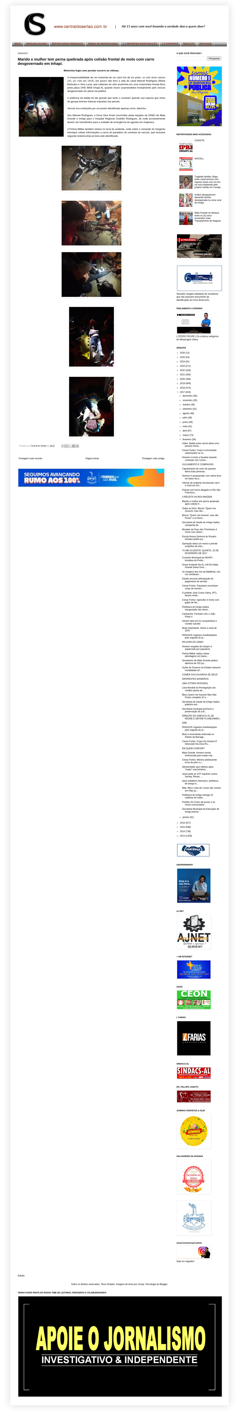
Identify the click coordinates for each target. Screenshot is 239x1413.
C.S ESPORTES (170, 43)
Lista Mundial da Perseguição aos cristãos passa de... (199, 689)
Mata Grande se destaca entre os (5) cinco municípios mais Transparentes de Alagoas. (208, 217)
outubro (187, 404)
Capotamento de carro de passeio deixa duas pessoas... (199, 470)
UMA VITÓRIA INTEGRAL (195, 683)
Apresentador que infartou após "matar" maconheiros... (197, 768)
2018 (183, 388)
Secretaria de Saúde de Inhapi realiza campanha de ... (201, 523)
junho (186, 422)
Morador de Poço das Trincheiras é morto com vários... (199, 530)
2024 (183, 361)
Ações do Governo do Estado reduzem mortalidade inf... (201, 668)
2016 (183, 822)
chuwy (141, 1284)
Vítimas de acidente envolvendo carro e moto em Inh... (201, 484)
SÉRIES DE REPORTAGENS (103, 43)
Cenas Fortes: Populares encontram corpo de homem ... (200, 587)
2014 (183, 831)
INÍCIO (17, 43)
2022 (183, 370)
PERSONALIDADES (36, 43)
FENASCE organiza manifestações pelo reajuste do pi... (199, 636)
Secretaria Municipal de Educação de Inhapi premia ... (200, 810)
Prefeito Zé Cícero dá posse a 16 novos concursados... (198, 803)
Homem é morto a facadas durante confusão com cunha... (199, 458)
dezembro (188, 396)
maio (185, 426)
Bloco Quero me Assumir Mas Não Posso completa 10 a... (199, 696)
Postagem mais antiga (153, 458)
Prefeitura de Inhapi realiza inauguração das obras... (195, 608)
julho (185, 417)
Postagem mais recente (30, 458)
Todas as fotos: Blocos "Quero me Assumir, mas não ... (199, 509)
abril (185, 430)
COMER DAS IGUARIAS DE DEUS (200, 674)
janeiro (186, 817)
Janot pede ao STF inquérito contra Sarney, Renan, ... (199, 775)
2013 (183, 836)
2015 (183, 827)
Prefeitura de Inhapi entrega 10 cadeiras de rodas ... (197, 796)
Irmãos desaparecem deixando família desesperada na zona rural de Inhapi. (208, 198)
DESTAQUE (205, 43)
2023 (183, 366)
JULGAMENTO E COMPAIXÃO (197, 464)
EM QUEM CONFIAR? (193, 748)
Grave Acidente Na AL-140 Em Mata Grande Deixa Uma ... (200, 566)
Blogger (163, 1284)
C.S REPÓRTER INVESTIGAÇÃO (139, 43)
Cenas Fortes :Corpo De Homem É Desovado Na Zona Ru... (199, 742)
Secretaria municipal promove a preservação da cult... (198, 710)
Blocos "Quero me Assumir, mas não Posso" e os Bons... (200, 516)
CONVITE (199, 140)
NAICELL (199, 158)
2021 (183, 374)
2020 (183, 379)
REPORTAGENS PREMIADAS (67, 43)
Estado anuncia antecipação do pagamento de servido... (197, 580)
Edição (21, 1275)
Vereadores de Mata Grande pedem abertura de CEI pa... (200, 661)
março (186, 435)
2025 (183, 357)
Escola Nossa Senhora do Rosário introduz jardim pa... (199, 537)
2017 (183, 392)
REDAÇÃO (189, 43)
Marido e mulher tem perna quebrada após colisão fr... (200, 502)
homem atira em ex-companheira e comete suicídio (199, 622)
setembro (188, 409)
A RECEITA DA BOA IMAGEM (197, 497)
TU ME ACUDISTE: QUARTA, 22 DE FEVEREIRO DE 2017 (200, 551)
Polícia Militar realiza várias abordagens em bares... (195, 654)
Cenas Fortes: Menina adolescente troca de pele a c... (199, 761)
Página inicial (92, 458)
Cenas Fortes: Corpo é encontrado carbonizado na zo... (199, 451)
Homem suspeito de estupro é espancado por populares (197, 647)
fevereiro (187, 439)
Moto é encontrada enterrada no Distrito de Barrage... (198, 735)
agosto (186, 413)
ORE (184, 723)
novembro (188, 400)
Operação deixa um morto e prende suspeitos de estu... (199, 545)
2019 (183, 383)
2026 (183, 352)
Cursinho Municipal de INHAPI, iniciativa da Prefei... (197, 559)
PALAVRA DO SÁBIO (192, 642)
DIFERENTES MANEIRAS (195, 679)
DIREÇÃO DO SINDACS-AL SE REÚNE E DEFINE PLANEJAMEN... (201, 717)
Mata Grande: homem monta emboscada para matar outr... (198, 754)
